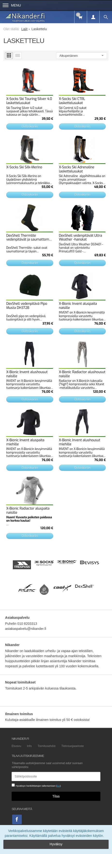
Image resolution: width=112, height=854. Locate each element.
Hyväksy (56, 844)
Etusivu (16, 746)
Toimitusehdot (46, 746)
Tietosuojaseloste (72, 746)
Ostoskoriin (30, 126)
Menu (12, 5)
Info (29, 746)
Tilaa (56, 796)
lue (58, 785)
